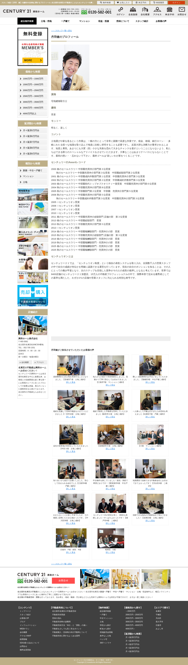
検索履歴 (158, 3)
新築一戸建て (105, 592)
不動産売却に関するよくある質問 (66, 636)
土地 (25, 182)
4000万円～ (130, 629)
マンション (84, 21)
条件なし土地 (105, 636)
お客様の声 (161, 21)
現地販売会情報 (106, 632)
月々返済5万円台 (31, 130)
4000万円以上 (29, 113)
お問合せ (23, 646)
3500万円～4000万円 (33, 107)
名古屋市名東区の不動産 (27, 592)
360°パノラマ (105, 643)
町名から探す (105, 629)
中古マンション (106, 618)
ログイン (176, 3)
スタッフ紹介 (141, 21)
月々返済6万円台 (31, 136)
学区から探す (105, 625)
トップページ (25, 611)
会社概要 (25, 362)
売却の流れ (56, 618)
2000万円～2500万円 (33, 90)
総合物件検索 (27, 21)
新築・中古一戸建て (32, 170)
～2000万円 (130, 611)
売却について (122, 21)
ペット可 (103, 639)
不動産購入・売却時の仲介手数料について (69, 632)
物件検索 (105, 3)
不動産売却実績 (58, 615)
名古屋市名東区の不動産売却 (64, 611)
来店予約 (141, 3)
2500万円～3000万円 (33, 96)
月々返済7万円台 (31, 142)
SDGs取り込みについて (29, 643)
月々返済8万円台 (31, 148)
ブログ (22, 622)
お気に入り (123, 3)
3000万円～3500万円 (33, 102)
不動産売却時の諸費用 (61, 622)
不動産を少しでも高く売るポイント (67, 629)
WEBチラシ (24, 629)
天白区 (158, 618)
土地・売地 (46, 21)
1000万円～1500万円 (33, 78)
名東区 (158, 611)
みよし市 (159, 629)
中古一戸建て (118, 592)
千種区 (158, 615)
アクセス (40, 362)
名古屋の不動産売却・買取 (28, 597)
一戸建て (65, 21)
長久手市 (159, 622)
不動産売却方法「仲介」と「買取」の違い (69, 625)
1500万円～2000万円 (33, 84)
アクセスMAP (25, 636)
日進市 (158, 625)
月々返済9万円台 (31, 153)
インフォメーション (28, 625)
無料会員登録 (25, 650)
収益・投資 (103, 21)
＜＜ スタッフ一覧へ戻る (61, 31)
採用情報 (23, 639)
